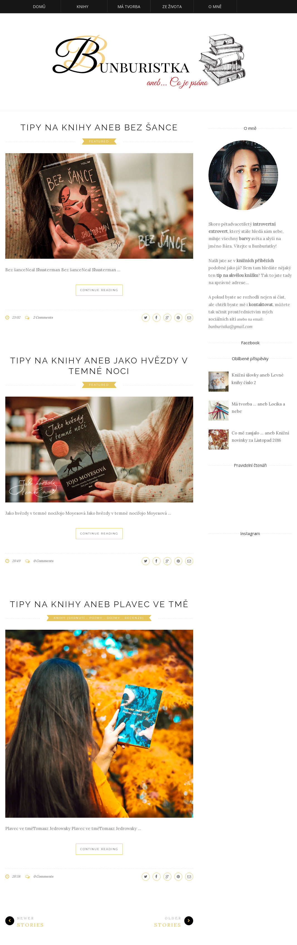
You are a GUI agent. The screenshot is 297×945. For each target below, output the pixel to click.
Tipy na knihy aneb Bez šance (99, 127)
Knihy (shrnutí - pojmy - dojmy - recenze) (99, 618)
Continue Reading (99, 290)
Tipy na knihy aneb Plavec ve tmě (99, 604)
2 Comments (43, 317)
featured (99, 141)
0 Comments (43, 561)
